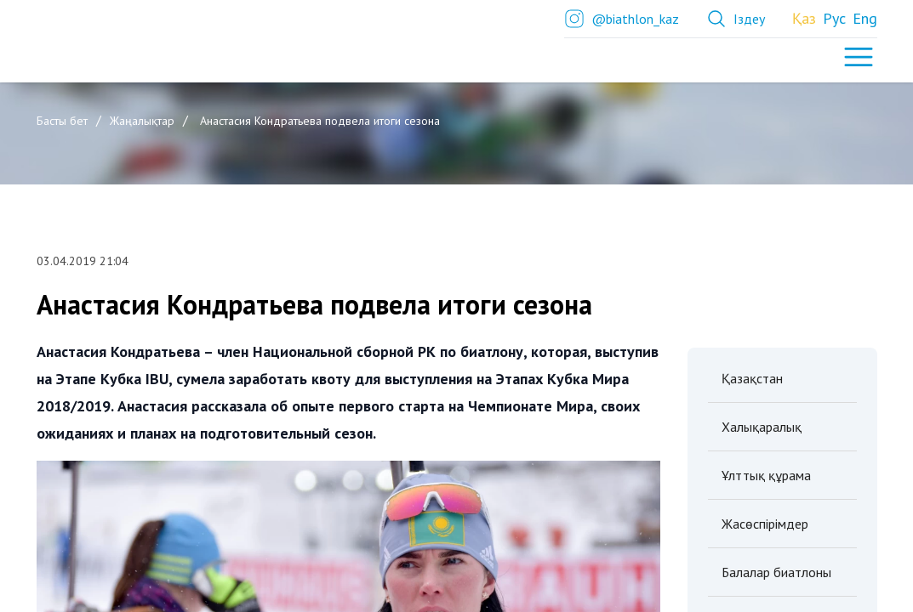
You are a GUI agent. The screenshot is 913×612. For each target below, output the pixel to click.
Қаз (804, 18)
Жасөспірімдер (765, 523)
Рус (834, 18)
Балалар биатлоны (776, 572)
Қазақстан (752, 378)
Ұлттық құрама (766, 475)
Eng (865, 18)
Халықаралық (762, 426)
